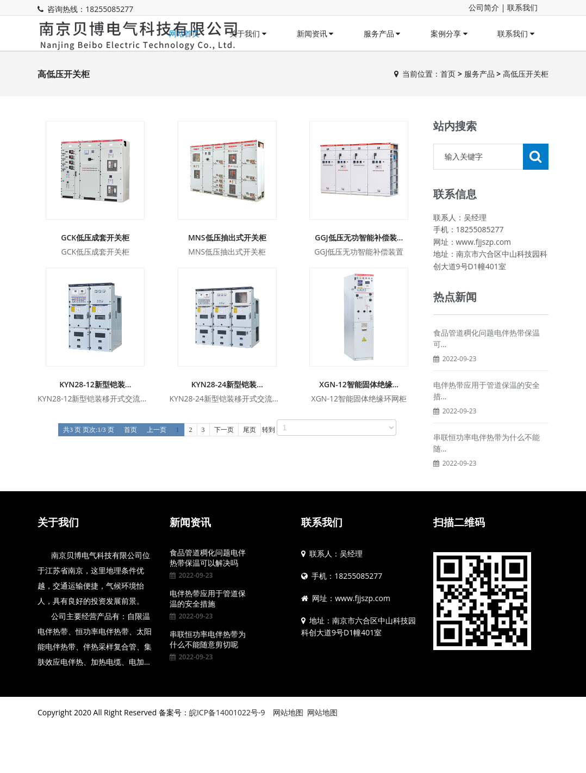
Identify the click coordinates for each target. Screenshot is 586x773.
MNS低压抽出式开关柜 (227, 237)
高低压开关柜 (525, 74)
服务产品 (382, 33)
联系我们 (522, 7)
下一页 (224, 430)
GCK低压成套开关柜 (95, 237)
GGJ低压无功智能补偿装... (359, 237)
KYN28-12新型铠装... (95, 384)
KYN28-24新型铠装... (227, 384)
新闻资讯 (315, 33)
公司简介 (484, 7)
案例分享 (449, 33)
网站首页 (184, 33)
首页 (448, 74)
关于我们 (247, 33)
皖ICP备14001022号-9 (227, 712)
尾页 (249, 430)
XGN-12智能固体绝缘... (358, 384)
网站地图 (288, 712)
